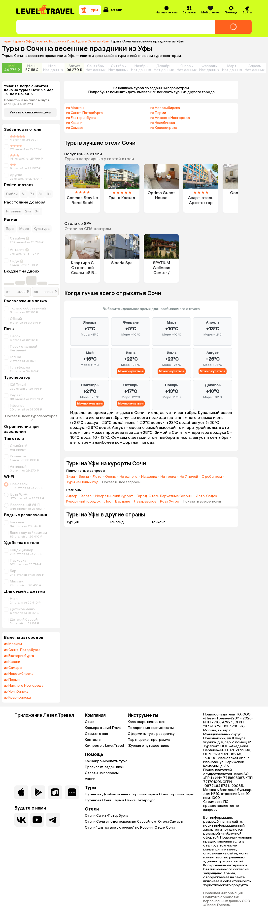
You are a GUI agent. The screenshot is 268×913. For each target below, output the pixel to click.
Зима (70, 477)
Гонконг (158, 522)
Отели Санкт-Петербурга (106, 815)
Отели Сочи (165, 827)
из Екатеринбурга (19, 656)
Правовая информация (223, 893)
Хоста (86, 496)
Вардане (122, 502)
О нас (89, 722)
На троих (168, 477)
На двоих (149, 477)
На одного (128, 477)
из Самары (13, 668)
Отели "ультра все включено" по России (119, 827)
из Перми (12, 680)
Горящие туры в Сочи (150, 794)
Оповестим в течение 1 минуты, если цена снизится (27, 102)
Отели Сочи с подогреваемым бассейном (120, 821)
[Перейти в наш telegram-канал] (53, 820)
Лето (97, 477)
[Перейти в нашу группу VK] (21, 820)
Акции (90, 779)
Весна (84, 477)
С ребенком (212, 477)
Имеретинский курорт (114, 496)
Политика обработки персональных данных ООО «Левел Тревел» (226, 901)
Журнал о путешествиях (148, 746)
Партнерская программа (149, 740)
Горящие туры (182, 794)
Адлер (71, 496)
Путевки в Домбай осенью (107, 794)
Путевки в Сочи (98, 800)
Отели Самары (170, 821)
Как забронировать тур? (106, 761)
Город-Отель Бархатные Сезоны (164, 496)
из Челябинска (16, 692)
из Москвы (13, 644)
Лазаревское (145, 502)
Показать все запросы (121, 482)
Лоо (107, 502)
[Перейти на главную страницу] (45, 10)
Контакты (93, 740)
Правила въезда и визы (104, 767)
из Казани (12, 662)
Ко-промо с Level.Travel (104, 746)
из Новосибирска (19, 674)
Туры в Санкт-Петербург (134, 800)
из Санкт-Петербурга (22, 650)
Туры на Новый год (82, 482)
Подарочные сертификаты (151, 728)
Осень (110, 477)
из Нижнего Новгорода (23, 686)
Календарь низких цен (146, 722)
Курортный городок (83, 502)
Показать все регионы (202, 502)
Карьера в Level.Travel (103, 728)
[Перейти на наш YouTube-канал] (37, 820)
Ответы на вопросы (102, 773)
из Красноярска (17, 698)
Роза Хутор (169, 502)
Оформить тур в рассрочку (151, 734)
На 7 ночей (189, 477)
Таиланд (116, 522)
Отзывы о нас (96, 734)
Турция (72, 522)
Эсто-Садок (206, 496)
